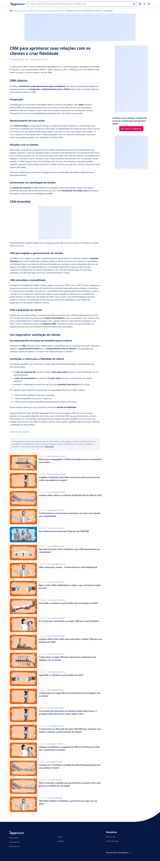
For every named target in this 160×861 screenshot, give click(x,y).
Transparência (14, 842)
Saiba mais (49, 446)
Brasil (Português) (122, 852)
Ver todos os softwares (131, 128)
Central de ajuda (112, 841)
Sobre (59, 837)
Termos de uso (14, 846)
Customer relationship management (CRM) (50, 11)
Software (60, 841)
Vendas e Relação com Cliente (24, 11)
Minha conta (110, 837)
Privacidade (13, 838)
